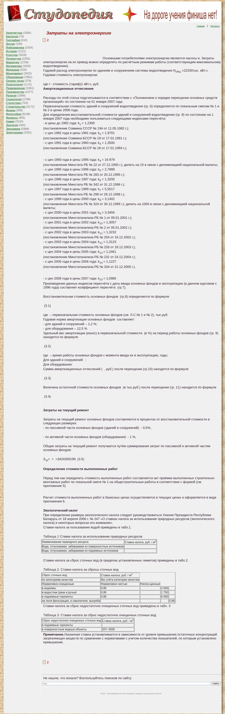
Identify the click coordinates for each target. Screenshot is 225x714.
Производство (15, 91)
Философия (13, 114)
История (11, 51)
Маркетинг (13, 62)
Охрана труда (15, 80)
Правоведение (15, 88)
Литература (13, 58)
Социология (14, 99)
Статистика (13, 102)
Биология (12, 36)
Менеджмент (14, 73)
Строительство (15, 106)
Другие (10, 43)
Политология (14, 84)
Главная (201, 26)
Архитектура (14, 32)
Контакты (215, 26)
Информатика (15, 47)
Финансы (12, 117)
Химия (10, 121)
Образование (14, 77)
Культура (12, 54)
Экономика (13, 128)
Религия (11, 95)
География (13, 40)
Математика (14, 66)
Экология (12, 125)
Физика (10, 110)
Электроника (14, 132)
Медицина (12, 69)
